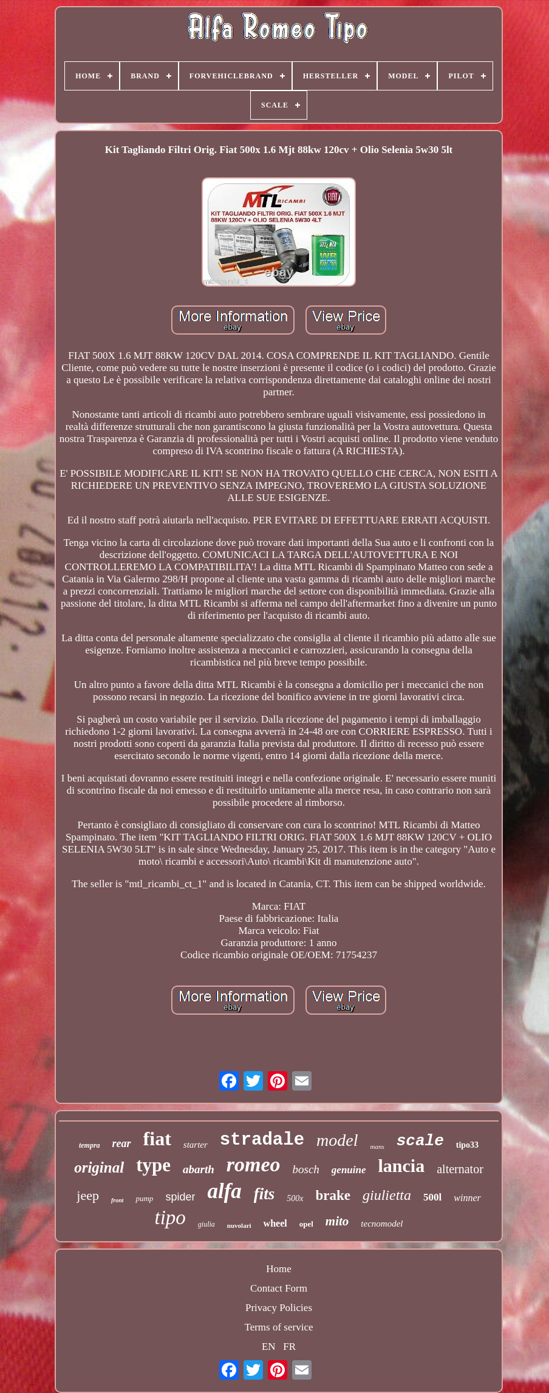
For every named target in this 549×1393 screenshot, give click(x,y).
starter (195, 1144)
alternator (460, 1169)
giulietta (387, 1195)
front (117, 1200)
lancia (401, 1166)
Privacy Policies (278, 1307)
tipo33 (467, 1144)
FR (289, 1346)
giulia (206, 1224)
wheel (275, 1223)
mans (377, 1146)
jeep (88, 1195)
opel (306, 1223)
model (337, 1140)
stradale (262, 1140)
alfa (224, 1191)
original (99, 1167)
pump (144, 1198)
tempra (89, 1145)
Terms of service (278, 1327)
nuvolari (239, 1225)
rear (121, 1143)
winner (467, 1198)
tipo (170, 1217)
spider (180, 1197)
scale (420, 1141)
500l (432, 1197)
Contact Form (278, 1288)
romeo (254, 1164)
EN (269, 1346)
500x (295, 1198)
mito (337, 1221)
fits (264, 1194)
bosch (306, 1169)
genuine (349, 1170)
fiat (157, 1138)
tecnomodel (382, 1223)
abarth (198, 1169)
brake (333, 1195)
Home (279, 1269)
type (153, 1165)
